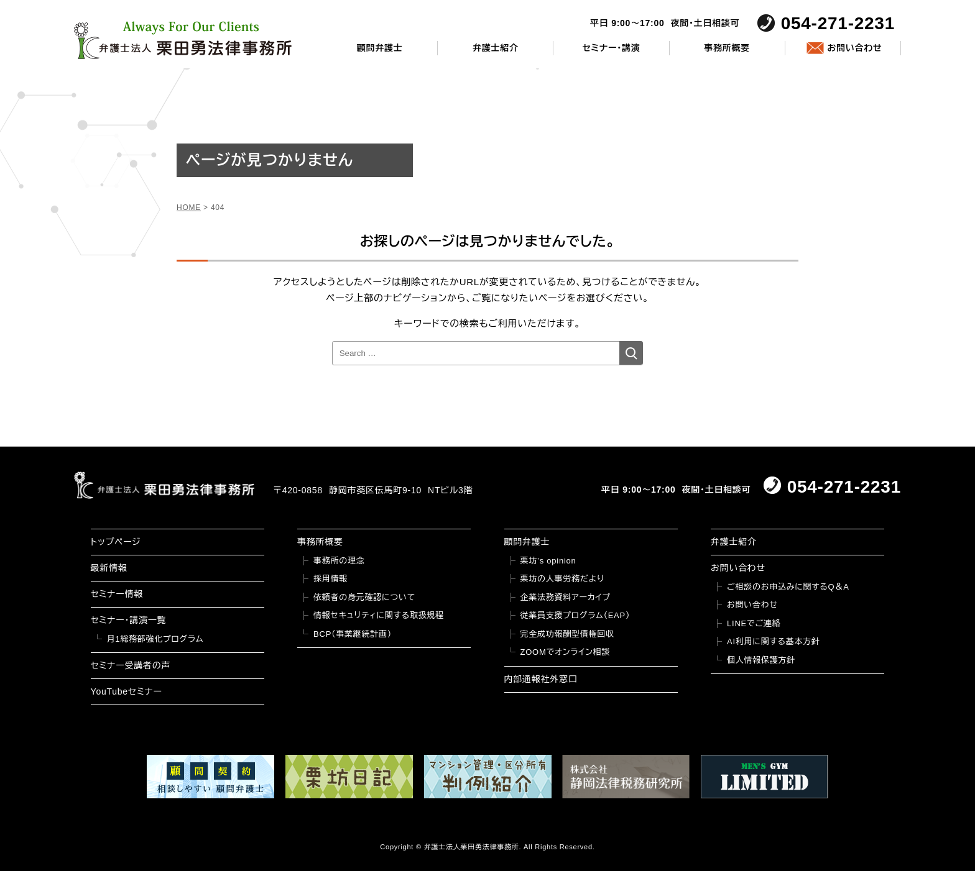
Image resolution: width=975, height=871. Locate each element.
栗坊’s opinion (548, 560)
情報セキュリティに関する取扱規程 (378, 615)
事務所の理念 (339, 560)
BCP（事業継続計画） (352, 634)
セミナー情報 (117, 594)
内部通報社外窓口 (541, 679)
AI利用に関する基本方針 (773, 641)
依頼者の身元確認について (364, 597)
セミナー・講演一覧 (129, 620)
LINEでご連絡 (753, 623)
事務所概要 (727, 48)
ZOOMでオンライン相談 (565, 652)
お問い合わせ (854, 48)
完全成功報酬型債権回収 (567, 634)
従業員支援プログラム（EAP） (575, 615)
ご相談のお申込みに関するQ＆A (788, 586)
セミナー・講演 (611, 48)
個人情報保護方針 (761, 660)
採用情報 (330, 578)
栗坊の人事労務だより (562, 578)
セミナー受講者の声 (131, 665)
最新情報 (109, 568)
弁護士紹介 (496, 48)
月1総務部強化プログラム (155, 639)
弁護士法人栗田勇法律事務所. (473, 846)
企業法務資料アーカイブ (565, 597)
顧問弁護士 (380, 48)
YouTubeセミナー (126, 691)
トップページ (116, 542)
